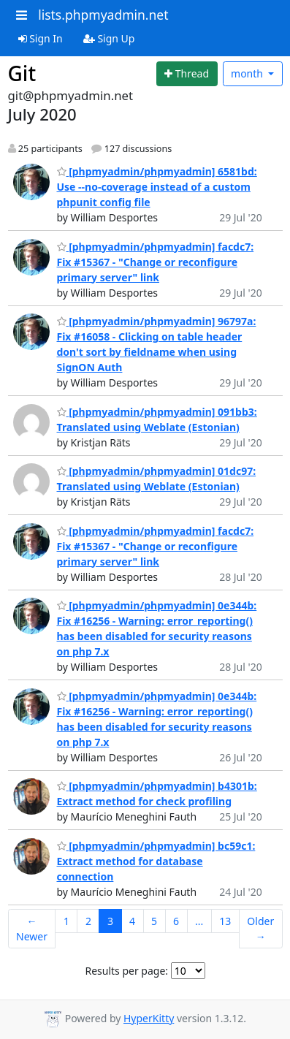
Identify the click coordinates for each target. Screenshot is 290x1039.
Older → (260, 928)
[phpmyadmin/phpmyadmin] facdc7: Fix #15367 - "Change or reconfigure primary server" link (155, 262)
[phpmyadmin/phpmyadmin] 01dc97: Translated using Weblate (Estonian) (156, 478)
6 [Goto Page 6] (176, 921)
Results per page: (126, 971)
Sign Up (109, 38)
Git (22, 73)
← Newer (31, 928)
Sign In (40, 38)
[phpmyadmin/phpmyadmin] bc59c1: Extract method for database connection (156, 861)
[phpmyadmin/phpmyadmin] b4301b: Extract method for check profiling (157, 793)
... (199, 921)
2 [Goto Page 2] (88, 921)
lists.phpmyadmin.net (103, 14)
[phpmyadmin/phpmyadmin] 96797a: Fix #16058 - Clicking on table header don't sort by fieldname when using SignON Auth (156, 344)
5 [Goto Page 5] (154, 921)
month (248, 73)
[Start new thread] (187, 73)
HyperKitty (148, 1018)
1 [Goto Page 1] (66, 921)
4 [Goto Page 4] (132, 921)
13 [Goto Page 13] (225, 921)
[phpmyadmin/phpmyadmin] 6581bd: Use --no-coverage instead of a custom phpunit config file (157, 186)
